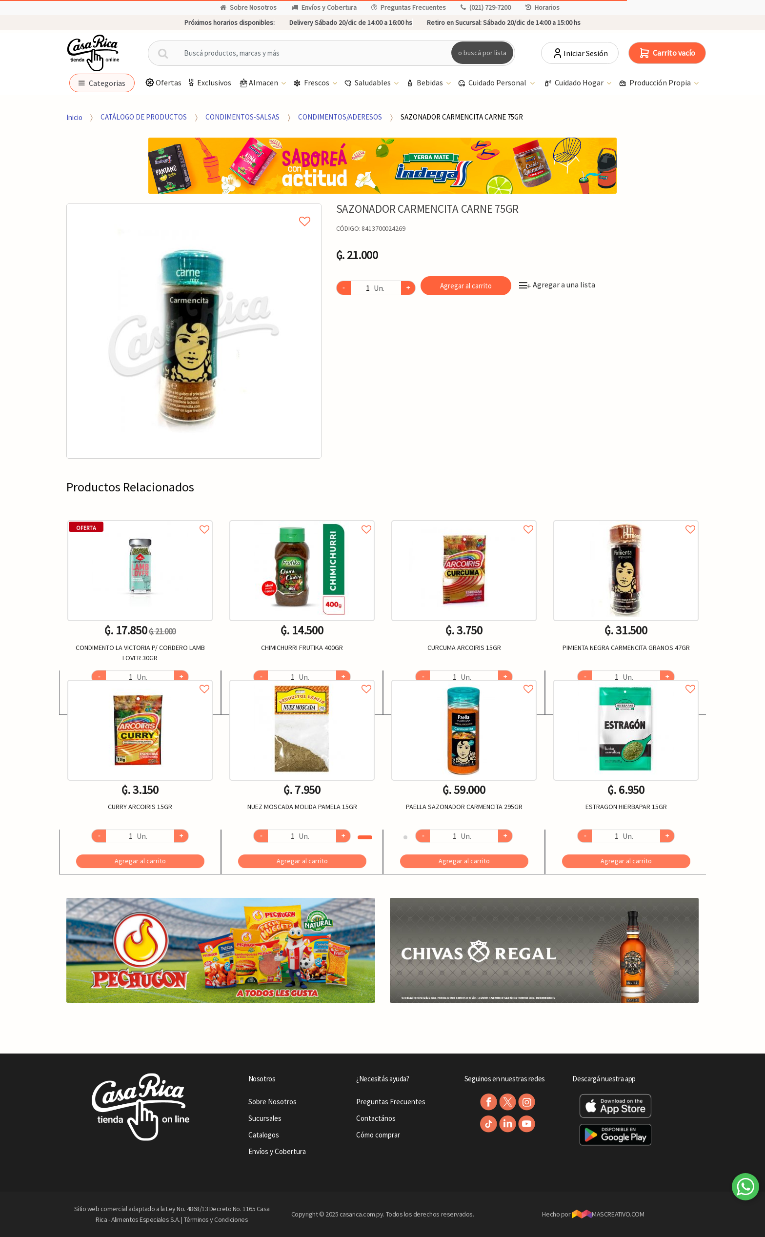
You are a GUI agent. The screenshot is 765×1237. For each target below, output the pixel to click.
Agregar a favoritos (140, 518)
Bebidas (425, 83)
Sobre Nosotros (248, 7)
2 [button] (405, 837)
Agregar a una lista (557, 284)
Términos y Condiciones (216, 1219)
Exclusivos (208, 83)
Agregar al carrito (466, 285)
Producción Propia (655, 83)
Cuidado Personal (493, 83)
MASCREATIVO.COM (608, 1214)
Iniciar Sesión (580, 53)
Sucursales (265, 1118)
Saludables (368, 83)
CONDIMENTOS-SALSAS (242, 117)
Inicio (74, 117)
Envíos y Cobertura (324, 7)
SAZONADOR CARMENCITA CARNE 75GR (462, 117)
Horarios (542, 7)
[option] (194, 331)
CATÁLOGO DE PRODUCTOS (144, 117)
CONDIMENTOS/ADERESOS (340, 117)
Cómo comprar (378, 1134)
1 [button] (364, 837)
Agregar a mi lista (194, 210)
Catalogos (263, 1134)
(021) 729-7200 (486, 7)
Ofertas (163, 83)
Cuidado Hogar (574, 83)
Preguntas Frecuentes (408, 7)
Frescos (312, 83)
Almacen (259, 83)
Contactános (376, 1118)
